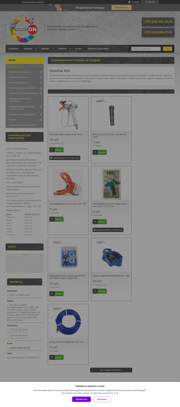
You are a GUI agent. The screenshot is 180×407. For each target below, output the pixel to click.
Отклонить (102, 399)
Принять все (81, 399)
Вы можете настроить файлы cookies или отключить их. (89, 393)
